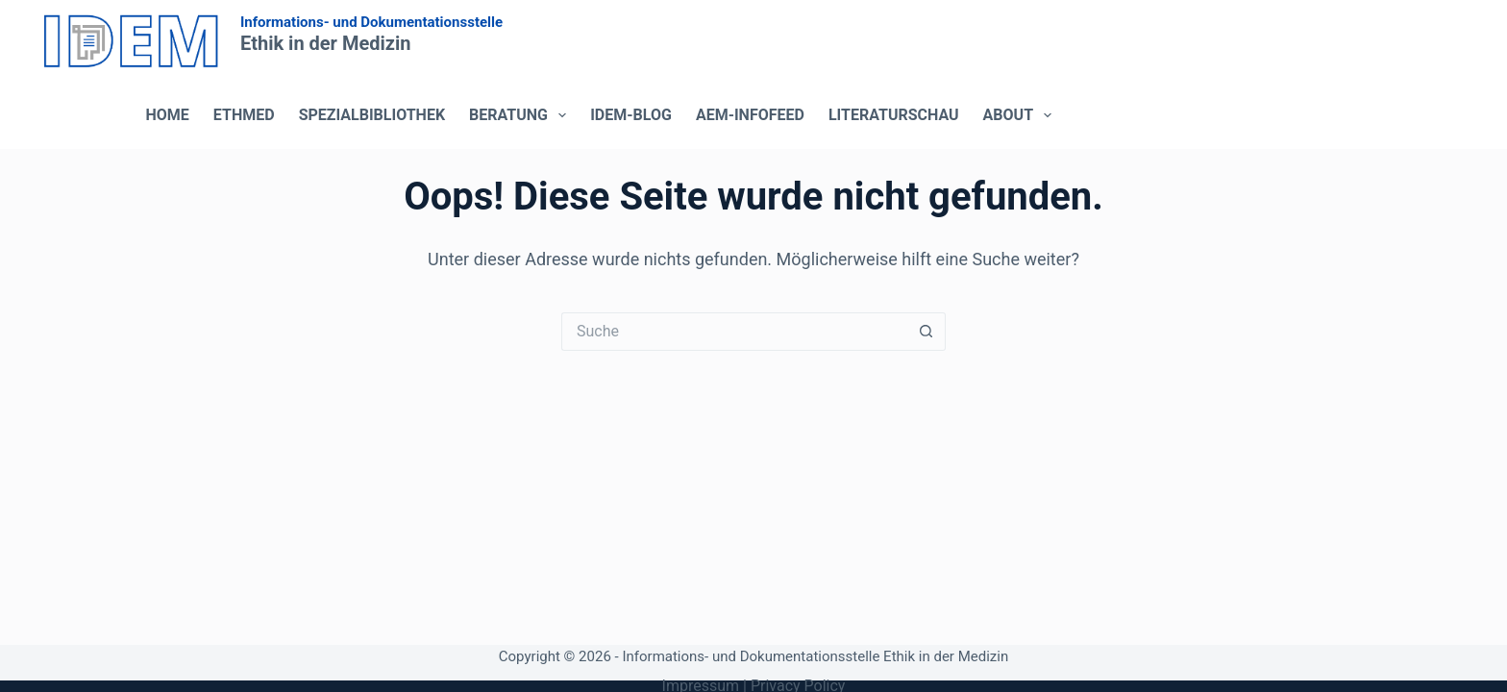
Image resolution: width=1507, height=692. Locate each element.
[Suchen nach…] (734, 331)
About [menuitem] (1021, 115)
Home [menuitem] (167, 115)
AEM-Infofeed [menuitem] (750, 115)
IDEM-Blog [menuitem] (631, 115)
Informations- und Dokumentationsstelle (371, 22)
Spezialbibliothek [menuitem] (372, 115)
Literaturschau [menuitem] (893, 115)
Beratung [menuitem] (521, 115)
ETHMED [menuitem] (244, 115)
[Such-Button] (926, 331)
